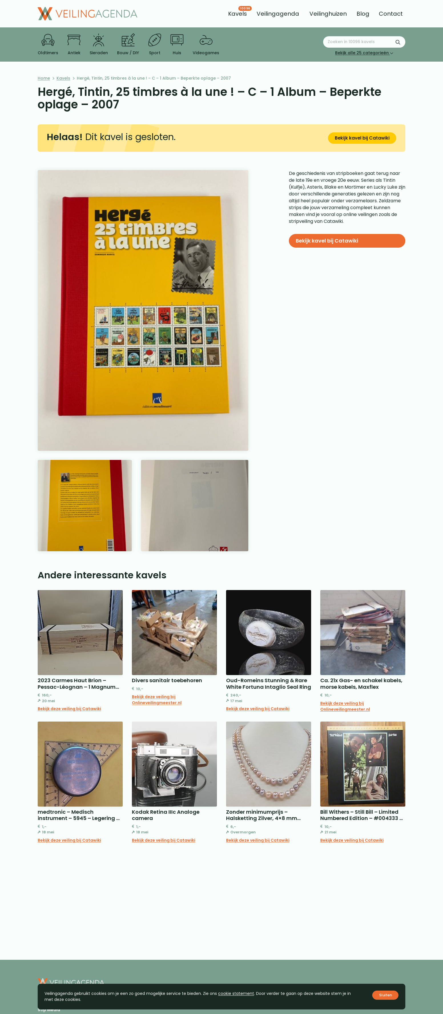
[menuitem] (237, 13)
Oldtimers (48, 44)
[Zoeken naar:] (364, 42)
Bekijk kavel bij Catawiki (362, 138)
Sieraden (99, 44)
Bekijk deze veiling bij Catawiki (69, 709)
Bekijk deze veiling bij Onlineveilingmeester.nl (157, 700)
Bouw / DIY (128, 44)
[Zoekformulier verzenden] (398, 42)
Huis (177, 44)
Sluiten (385, 995)
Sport (154, 44)
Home (44, 78)
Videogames (206, 44)
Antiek (73, 44)
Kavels (63, 78)
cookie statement (236, 993)
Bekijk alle (364, 53)
